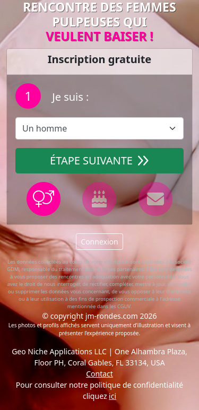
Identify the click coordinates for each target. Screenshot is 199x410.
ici (112, 396)
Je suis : (69, 97)
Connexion (99, 242)
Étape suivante (99, 160)
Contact (99, 374)
